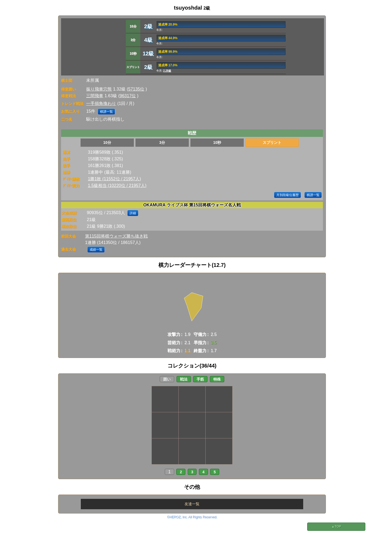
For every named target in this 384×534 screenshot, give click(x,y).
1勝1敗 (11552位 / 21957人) (114, 179)
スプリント (272, 142)
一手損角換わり (101, 103)
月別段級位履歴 (287, 195)
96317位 (128, 95)
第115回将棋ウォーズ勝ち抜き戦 (116, 236)
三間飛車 (94, 95)
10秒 (217, 142)
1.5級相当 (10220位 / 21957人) (117, 185)
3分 (162, 142)
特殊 (217, 379)
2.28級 (167, 70)
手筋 (200, 379)
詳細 (133, 213)
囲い (167, 379)
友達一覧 (192, 504)
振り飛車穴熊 (99, 89)
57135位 (136, 89)
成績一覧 (96, 249)
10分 (107, 142)
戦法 (183, 379)
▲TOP (336, 526)
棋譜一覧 (106, 111)
